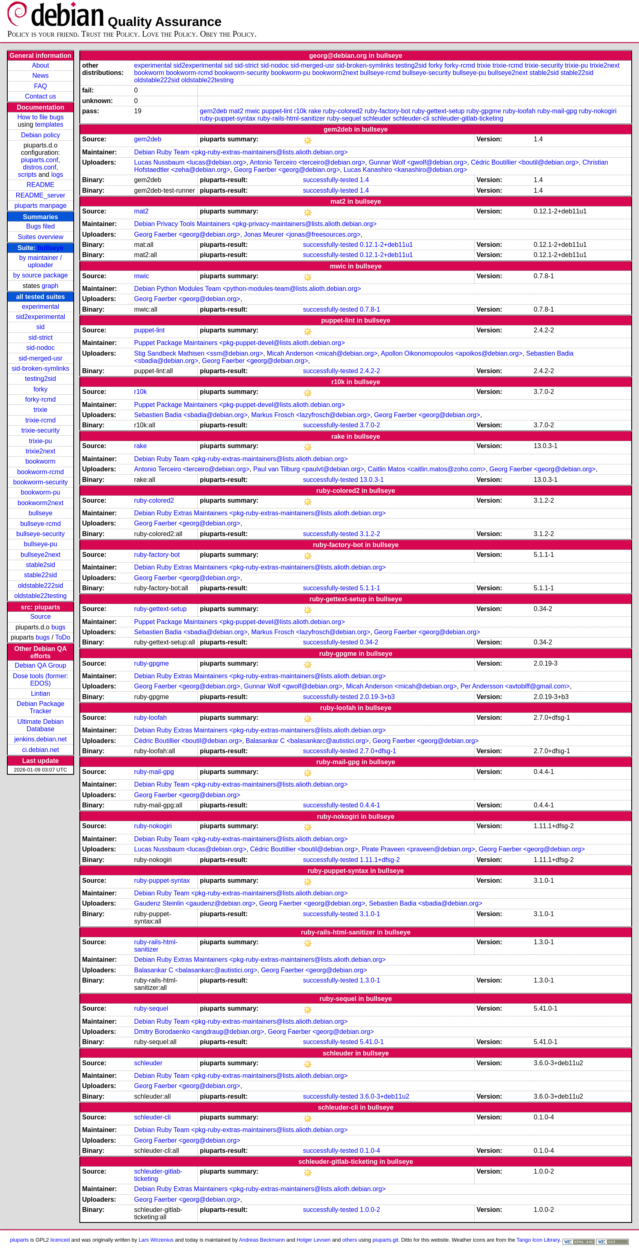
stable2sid (40, 564)
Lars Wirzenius (156, 1240)
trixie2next (40, 451)
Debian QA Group (40, 665)
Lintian (40, 693)
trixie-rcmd (40, 420)
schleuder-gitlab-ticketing (467, 118)
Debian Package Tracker (40, 707)
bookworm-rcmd (40, 471)
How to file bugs (41, 117)
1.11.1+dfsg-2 (380, 859)
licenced (60, 1240)
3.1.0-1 (370, 913)
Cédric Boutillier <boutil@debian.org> (525, 162)
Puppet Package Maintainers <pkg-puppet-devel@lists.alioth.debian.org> (239, 342)
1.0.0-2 (370, 1209)
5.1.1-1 (370, 588)
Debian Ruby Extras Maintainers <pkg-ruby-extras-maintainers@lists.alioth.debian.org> (260, 513)
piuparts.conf (39, 159)
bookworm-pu (40, 492)
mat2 (236, 111)
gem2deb (213, 111)
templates (49, 124)
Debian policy (40, 135)
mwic (252, 111)
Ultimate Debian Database (41, 725)
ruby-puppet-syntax (228, 118)
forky (40, 389)
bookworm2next (40, 502)
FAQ (40, 86)
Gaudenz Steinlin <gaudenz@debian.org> (195, 903)
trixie (41, 409)
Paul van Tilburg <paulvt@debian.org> (308, 469)
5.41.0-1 (372, 1041)
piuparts (19, 1240)
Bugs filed (40, 226)
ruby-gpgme (483, 111)
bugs (58, 627)
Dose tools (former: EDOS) (40, 680)
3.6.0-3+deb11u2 (384, 1096)
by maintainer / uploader (40, 261)
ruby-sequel (344, 118)
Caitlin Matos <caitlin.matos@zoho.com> (427, 469)
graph (50, 285)
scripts (27, 174)
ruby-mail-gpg (557, 111)
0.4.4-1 (370, 805)
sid (40, 326)
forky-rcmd (40, 399)
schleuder (377, 118)
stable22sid (40, 575)
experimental (40, 306)
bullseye (50, 247)
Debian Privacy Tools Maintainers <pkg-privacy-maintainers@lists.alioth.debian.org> (255, 223)
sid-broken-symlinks (40, 368)
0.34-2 (369, 642)
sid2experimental (40, 316)
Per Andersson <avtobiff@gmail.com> (515, 686)
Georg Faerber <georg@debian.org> (287, 169)
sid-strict (40, 337)
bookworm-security (40, 482)
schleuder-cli (411, 118)
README (40, 184)
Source (40, 616)
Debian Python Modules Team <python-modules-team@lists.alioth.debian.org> (247, 288)
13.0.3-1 (372, 479)
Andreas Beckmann (262, 1240)
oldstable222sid (40, 585)
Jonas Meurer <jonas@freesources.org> (302, 234)
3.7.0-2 (370, 425)
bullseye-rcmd (40, 523)
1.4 (364, 179)
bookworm (41, 461)
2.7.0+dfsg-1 (378, 751)
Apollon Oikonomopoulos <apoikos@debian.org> (452, 353)
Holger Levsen (314, 1240)
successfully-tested (330, 179)
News (40, 75)
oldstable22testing (40, 595)
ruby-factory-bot (387, 111)
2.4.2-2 (370, 370)
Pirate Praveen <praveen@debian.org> (418, 849)
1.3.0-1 (370, 980)
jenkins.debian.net (40, 739)
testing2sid (40, 378)
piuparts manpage (40, 205)
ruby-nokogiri (597, 111)
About (40, 65)
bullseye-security (40, 533)
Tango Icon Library (538, 1240)
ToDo (62, 637)
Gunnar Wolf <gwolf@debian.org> (418, 162)
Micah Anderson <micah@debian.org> (322, 353)
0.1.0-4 (370, 1150)
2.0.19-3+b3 (377, 696)
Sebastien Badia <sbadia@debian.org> (191, 414)
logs (57, 174)
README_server (41, 195)
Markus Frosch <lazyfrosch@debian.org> (310, 414)
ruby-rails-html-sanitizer (291, 118)
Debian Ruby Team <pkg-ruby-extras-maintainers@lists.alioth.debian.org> (241, 152)
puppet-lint (277, 111)
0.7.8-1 (370, 309)
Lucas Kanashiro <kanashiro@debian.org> (405, 169)
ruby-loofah (519, 111)
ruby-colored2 (343, 111)
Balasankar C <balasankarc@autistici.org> (307, 740)
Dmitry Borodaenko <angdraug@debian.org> (199, 1031)
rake (315, 111)
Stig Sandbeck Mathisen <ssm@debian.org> (198, 353)
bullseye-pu (40, 544)
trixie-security (40, 430)
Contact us (40, 96)
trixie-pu (40, 441)
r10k (300, 111)
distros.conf (39, 167)
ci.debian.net (40, 749)
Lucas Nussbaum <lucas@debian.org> (190, 162)
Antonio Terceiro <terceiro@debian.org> (307, 162)
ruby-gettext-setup (438, 111)
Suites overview (40, 236)
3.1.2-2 (370, 533)
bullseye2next (41, 554)
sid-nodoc (40, 347)
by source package (40, 275)
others (349, 1240)
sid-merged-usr (41, 358)
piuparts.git (385, 1240)
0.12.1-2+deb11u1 (386, 244)
